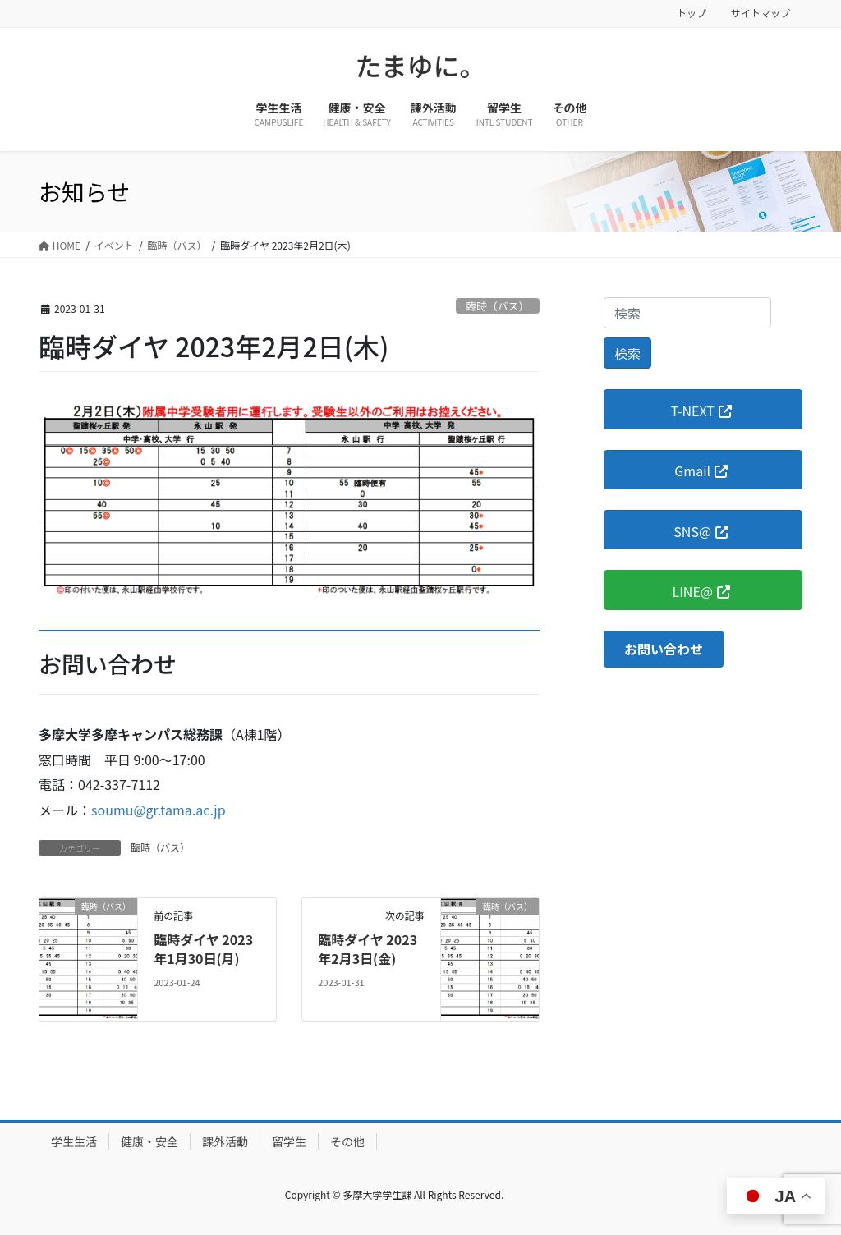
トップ (691, 13)
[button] (664, 649)
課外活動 (225, 1141)
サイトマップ (760, 13)
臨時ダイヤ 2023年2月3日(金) (367, 948)
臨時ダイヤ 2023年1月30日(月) (203, 948)
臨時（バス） (497, 306)
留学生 (289, 1141)
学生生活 (74, 1141)
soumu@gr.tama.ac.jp (158, 810)
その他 (347, 1141)
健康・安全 (149, 1141)
